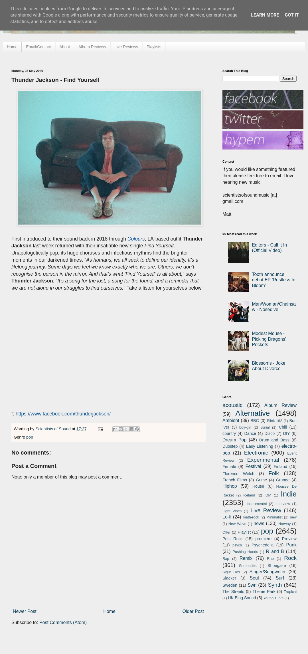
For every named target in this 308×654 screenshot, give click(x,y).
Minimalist (274, 517)
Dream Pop (234, 439)
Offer (226, 532)
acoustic (232, 405)
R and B (275, 551)
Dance (250, 433)
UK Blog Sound (242, 598)
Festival (253, 466)
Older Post (193, 611)
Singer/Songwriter (268, 571)
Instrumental (257, 504)
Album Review (280, 405)
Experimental (263, 460)
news (259, 523)
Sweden (229, 585)
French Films (234, 480)
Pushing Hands (245, 552)
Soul (254, 578)
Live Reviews (126, 47)
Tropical (290, 592)
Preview (289, 538)
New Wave (237, 524)
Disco (269, 433)
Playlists (154, 47)
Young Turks (273, 598)
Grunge (283, 480)
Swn (252, 585)
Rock (290, 558)
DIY (286, 433)
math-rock (251, 517)
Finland (280, 466)
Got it (292, 15)
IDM (268, 495)
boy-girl (245, 427)
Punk (291, 544)
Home (12, 47)
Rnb (270, 558)
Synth (275, 585)
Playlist (244, 532)
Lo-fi (226, 516)
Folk (274, 473)
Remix (246, 558)
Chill (283, 427)
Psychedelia (263, 545)
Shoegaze (277, 565)
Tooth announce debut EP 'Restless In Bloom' (273, 280)
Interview (282, 504)
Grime (261, 480)
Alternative (252, 413)
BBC (254, 420)
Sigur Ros (231, 572)
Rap (225, 558)
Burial (265, 427)
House (258, 486)
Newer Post (25, 611)
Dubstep (230, 446)
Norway (284, 524)
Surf (280, 578)
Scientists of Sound (54, 429)
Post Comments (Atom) (63, 622)
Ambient (230, 420)
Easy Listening (259, 446)
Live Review (265, 510)
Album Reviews (92, 47)
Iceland (249, 495)
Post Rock (232, 538)
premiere (264, 538)
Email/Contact (38, 47)
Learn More (265, 15)
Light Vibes (232, 511)
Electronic (256, 453)
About (65, 47)
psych (237, 545)
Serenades (248, 566)
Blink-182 (274, 421)
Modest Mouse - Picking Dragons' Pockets (269, 339)
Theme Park (264, 591)
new (293, 517)
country (229, 433)
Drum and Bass (274, 440)
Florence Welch (238, 473)
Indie (289, 494)
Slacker (229, 578)
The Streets (233, 591)
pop (29, 437)
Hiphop (229, 486)
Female (229, 466)
